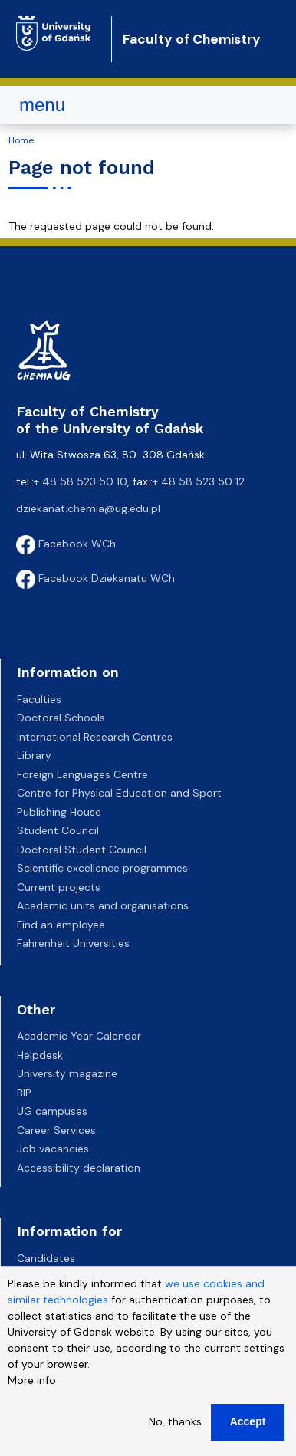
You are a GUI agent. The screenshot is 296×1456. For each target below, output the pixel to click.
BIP (24, 1092)
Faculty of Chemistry (192, 39)
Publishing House (59, 812)
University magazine (67, 1073)
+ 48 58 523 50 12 (199, 481)
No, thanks (175, 1424)
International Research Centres (95, 737)
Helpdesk (40, 1055)
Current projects (58, 887)
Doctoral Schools (61, 718)
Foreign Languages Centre (82, 774)
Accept (248, 1424)
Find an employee (61, 925)
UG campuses (52, 1111)
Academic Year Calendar (79, 1036)
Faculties (39, 699)
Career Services (56, 1130)
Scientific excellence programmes (102, 868)
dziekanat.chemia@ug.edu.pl (88, 508)
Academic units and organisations (103, 905)
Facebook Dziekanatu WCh (95, 578)
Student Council (58, 830)
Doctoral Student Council (81, 849)
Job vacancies (53, 1148)
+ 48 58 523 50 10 (80, 481)
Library (34, 755)
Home (21, 140)
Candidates (46, 1258)
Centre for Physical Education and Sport (119, 793)
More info (32, 1383)
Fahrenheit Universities (73, 943)
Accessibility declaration (78, 1168)
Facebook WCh (66, 544)
